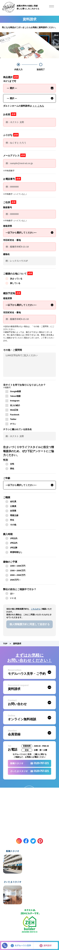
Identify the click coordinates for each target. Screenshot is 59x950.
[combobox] (29, 88)
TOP (5, 643)
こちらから (35, 609)
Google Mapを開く (40, 871)
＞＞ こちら (38, 106)
